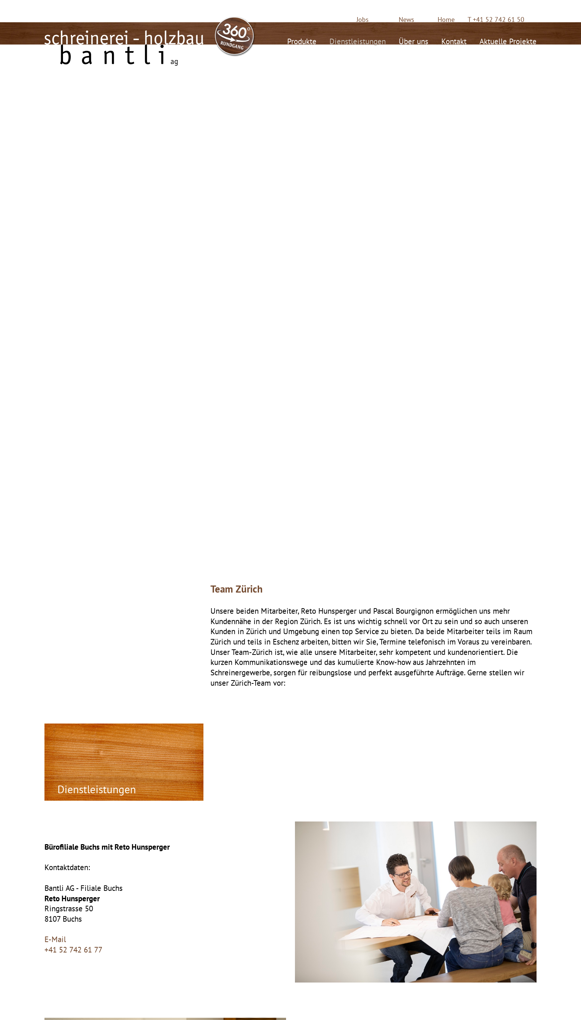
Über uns (413, 40)
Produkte (301, 40)
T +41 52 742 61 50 (496, 19)
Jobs (362, 19)
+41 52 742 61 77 (73, 950)
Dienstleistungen (357, 40)
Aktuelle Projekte (508, 40)
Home (446, 19)
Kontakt (454, 40)
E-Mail (55, 939)
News (406, 19)
